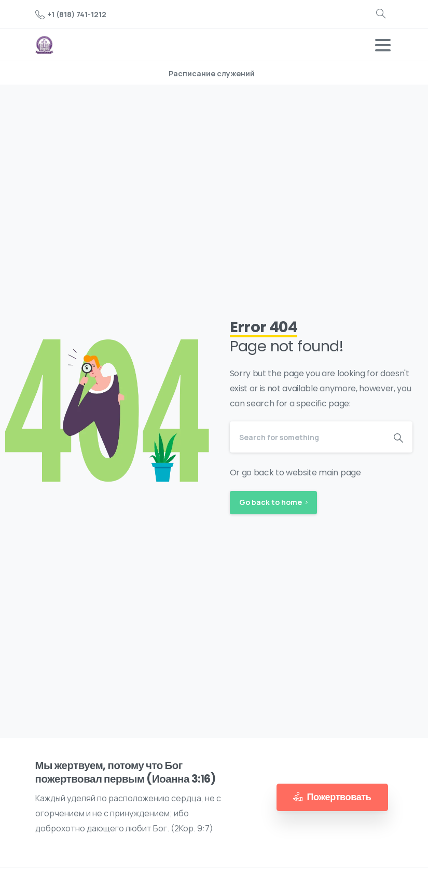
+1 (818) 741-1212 (70, 14)
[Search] (307, 437)
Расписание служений (212, 74)
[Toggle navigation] (382, 45)
